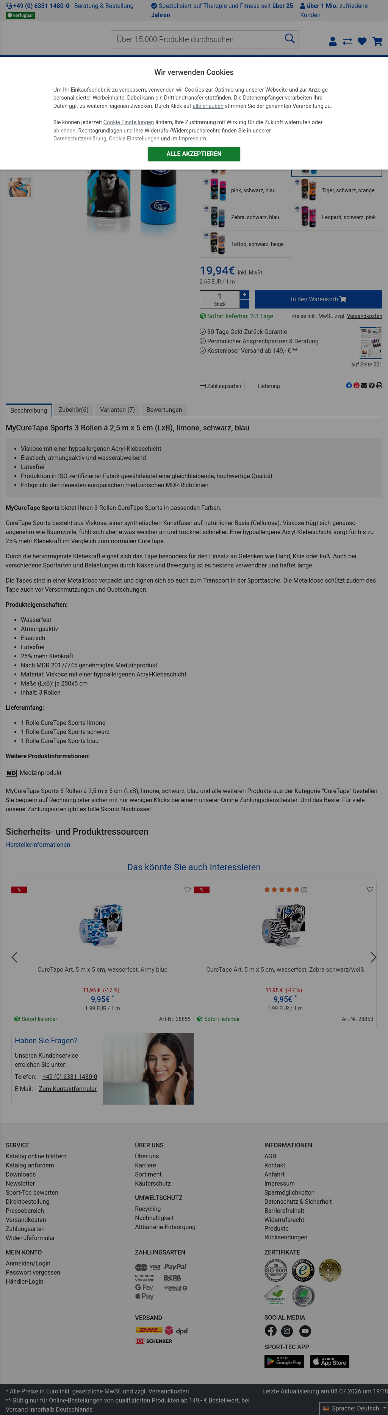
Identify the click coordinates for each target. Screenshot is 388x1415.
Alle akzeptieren (193, 153)
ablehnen (64, 131)
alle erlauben (207, 106)
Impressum (192, 139)
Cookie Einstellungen (128, 122)
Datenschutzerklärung (79, 139)
